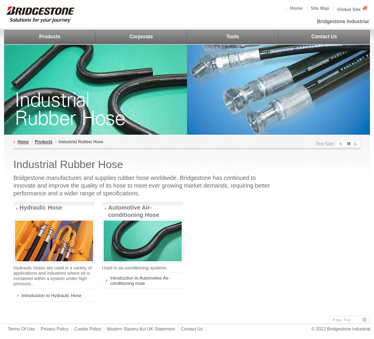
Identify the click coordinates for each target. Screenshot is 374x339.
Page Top (349, 320)
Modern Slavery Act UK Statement (141, 329)
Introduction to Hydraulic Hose (51, 295)
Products (49, 36)
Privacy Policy (54, 329)
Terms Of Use (21, 329)
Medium (348, 143)
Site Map (320, 8)
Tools (232, 36)
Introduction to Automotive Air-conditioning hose (140, 281)
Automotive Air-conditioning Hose (133, 211)
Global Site (352, 9)
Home (296, 8)
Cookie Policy (88, 329)
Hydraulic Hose (41, 207)
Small (340, 143)
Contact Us (324, 36)
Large (356, 143)
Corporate (141, 36)
